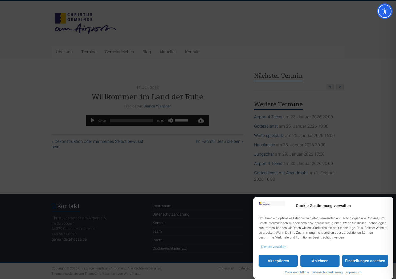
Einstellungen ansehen (365, 260)
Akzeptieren (278, 260)
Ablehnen (320, 260)
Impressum (353, 272)
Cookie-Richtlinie (297, 272)
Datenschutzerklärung (327, 272)
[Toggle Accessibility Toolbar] (385, 13)
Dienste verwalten (273, 247)
